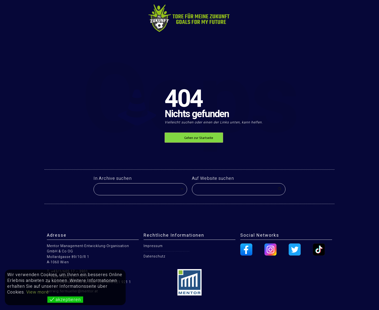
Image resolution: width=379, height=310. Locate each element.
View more (37, 292)
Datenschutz (154, 256)
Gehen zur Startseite (198, 137)
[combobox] (140, 189)
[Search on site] (238, 189)
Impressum (153, 246)
